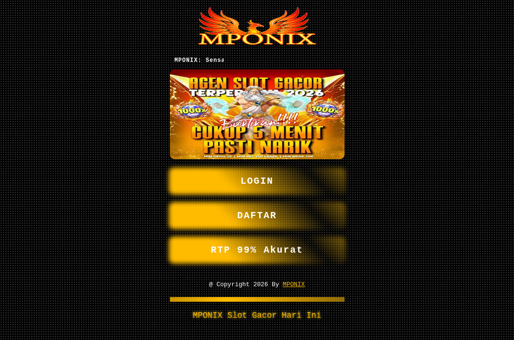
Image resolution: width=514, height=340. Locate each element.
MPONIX (294, 286)
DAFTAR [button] (257, 213)
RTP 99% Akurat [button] (257, 250)
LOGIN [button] (257, 177)
